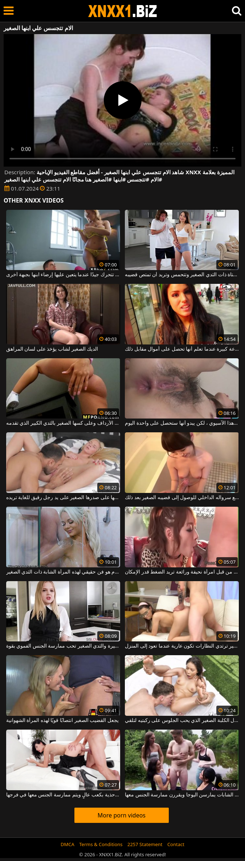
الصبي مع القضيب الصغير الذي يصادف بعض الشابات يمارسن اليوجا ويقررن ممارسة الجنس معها (182, 795)
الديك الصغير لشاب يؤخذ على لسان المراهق (52, 349)
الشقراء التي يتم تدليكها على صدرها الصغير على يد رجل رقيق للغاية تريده (63, 498)
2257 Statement (145, 844)
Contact (175, 844)
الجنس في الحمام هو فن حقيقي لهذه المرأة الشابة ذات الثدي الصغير (63, 572)
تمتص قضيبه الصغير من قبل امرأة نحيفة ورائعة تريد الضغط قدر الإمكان (182, 572)
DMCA (67, 844)
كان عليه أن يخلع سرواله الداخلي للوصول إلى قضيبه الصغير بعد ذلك (182, 498)
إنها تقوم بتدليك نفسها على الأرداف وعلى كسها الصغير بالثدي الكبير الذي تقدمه (63, 423)
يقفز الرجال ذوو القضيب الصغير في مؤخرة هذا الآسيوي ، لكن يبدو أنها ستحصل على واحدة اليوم (182, 423)
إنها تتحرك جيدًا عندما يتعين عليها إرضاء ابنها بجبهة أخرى (63, 275)
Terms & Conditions (100, 844)
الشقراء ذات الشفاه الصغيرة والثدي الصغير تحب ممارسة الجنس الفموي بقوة (63, 646)
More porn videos (122, 815)
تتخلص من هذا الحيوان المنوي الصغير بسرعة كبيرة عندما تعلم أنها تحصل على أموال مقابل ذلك (182, 349)
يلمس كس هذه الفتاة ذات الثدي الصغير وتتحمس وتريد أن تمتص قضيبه (182, 275)
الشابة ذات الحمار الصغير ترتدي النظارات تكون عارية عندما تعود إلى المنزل (182, 646)
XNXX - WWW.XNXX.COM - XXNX (122, 11)
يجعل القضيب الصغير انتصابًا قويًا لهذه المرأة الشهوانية (62, 720)
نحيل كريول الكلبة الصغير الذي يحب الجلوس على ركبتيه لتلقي (182, 720)
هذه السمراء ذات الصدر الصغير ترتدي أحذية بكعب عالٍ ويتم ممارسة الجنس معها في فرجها (63, 795)
